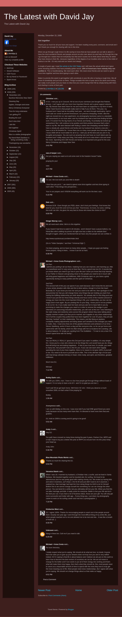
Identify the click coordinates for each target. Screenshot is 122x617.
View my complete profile (14, 60)
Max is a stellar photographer (20, 134)
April (11, 170)
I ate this (12, 124)
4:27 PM (49, 169)
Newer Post (44, 590)
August (12, 157)
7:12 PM (49, 370)
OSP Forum (11, 74)
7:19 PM (49, 502)
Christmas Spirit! (15, 131)
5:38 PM (49, 450)
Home (78, 590)
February (13, 177)
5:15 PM (49, 195)
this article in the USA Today (70, 66)
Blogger (71, 609)
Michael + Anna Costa (54, 176)
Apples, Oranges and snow (19, 105)
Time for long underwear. (18, 111)
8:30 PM (49, 523)
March (12, 174)
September (13, 154)
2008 (9, 92)
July (11, 160)
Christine (49, 99)
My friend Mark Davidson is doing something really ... (19, 139)
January (12, 180)
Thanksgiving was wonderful (19, 143)
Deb (47, 202)
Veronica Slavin (52, 471)
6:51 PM (49, 574)
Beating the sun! (15, 118)
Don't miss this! (14, 121)
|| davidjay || (12, 53)
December (13, 95)
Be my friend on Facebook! (17, 77)
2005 (9, 191)
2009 (9, 89)
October (12, 151)
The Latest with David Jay (49, 16)
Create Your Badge (11, 45)
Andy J (49, 429)
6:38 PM (49, 254)
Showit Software (13, 71)
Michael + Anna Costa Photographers (61, 261)
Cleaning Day (14, 101)
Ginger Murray (52, 221)
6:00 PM (49, 213)
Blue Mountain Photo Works (57, 457)
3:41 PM (49, 145)
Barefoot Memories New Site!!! (20, 98)
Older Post (112, 590)
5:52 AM (49, 422)
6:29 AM (49, 537)
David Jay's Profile (10, 39)
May (11, 167)
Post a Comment (49, 579)
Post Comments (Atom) (57, 595)
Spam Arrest (11, 80)
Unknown (50, 530)
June (11, 164)
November (13, 147)
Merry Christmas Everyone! (19, 108)
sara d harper (51, 153)
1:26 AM (49, 398)
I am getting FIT (15, 114)
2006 (9, 188)
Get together (13, 128)
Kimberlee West (52, 509)
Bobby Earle (51, 378)
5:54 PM (49, 464)
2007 (9, 185)
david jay (10, 68)
